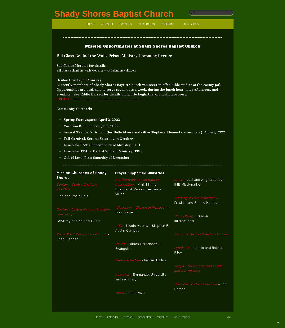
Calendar (107, 24)
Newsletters (146, 24)
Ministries (167, 24)
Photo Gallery (190, 24)
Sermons (125, 24)
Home (90, 24)
